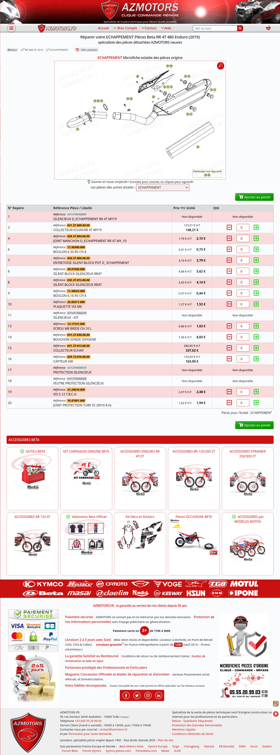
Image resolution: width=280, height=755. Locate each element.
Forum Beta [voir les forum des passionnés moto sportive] (70, 751)
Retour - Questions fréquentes (192, 721)
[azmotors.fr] (57, 28)
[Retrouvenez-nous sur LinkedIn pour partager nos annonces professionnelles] (158, 695)
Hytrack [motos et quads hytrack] (209, 746)
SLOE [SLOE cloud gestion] (177, 751)
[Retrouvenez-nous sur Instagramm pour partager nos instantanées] (147, 695)
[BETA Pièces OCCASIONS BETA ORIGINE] (194, 537)
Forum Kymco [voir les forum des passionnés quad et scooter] (92, 751)
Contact (149, 28)
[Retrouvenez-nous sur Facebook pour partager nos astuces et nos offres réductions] (126, 695)
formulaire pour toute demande (90, 734)
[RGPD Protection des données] (245, 638)
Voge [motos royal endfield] (175, 746)
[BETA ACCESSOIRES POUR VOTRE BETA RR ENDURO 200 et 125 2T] (194, 477)
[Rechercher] (240, 28)
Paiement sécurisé (79, 617)
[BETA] (247, 547)
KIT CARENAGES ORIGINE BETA (86, 451)
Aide (166, 28)
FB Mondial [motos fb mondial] (226, 746)
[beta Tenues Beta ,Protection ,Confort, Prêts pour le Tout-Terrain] (86, 537)
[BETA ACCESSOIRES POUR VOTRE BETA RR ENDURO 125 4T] (32, 543)
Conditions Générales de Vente (192, 734)
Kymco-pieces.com (118, 751)
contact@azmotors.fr (113, 729)
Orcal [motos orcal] (253, 746)
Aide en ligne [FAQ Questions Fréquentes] (94, 661)
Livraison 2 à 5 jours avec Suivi (88, 639)
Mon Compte (125, 28)
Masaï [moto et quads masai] (165, 751)
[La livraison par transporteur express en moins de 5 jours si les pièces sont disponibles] (35, 680)
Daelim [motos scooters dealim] (267, 746)
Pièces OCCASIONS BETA (194, 517)
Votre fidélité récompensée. (86, 685)
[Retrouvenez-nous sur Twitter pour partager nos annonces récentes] (136, 695)
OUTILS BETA (32, 451)
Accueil (103, 28)
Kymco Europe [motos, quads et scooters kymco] (158, 746)
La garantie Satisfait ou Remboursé (92, 656)
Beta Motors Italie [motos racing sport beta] (131, 746)
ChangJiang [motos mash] (191, 746)
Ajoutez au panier (254, 197)
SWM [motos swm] (242, 746)
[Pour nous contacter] (245, 682)
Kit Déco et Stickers (140, 517)
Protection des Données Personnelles (197, 725)
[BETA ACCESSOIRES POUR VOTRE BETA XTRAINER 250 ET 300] (247, 482)
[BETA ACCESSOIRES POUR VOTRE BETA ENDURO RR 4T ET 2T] (140, 482)
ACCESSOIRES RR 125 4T (32, 517)
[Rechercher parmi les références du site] (215, 28)
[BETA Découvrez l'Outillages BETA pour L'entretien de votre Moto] (32, 471)
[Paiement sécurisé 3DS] (35, 631)
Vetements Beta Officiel (86, 517)
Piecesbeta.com (146, 751)
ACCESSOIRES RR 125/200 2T (194, 451)
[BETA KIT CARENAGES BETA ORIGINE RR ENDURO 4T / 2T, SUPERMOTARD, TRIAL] (86, 471)
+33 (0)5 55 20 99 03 (88, 721)
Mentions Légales (184, 729)
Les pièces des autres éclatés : (113, 187)
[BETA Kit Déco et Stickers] (140, 535)
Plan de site (165, 740)
